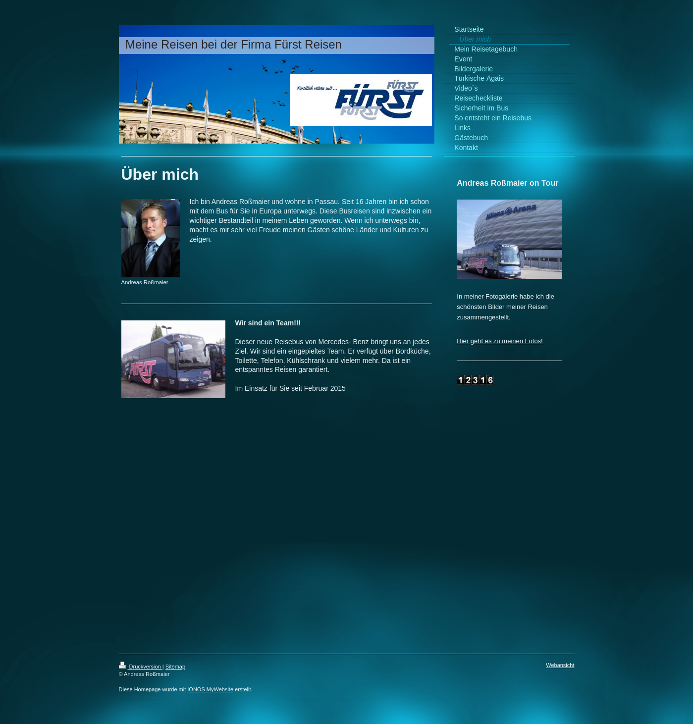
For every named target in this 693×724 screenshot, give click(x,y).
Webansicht (560, 665)
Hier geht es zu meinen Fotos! (499, 341)
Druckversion (140, 667)
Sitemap (175, 667)
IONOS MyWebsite (210, 689)
